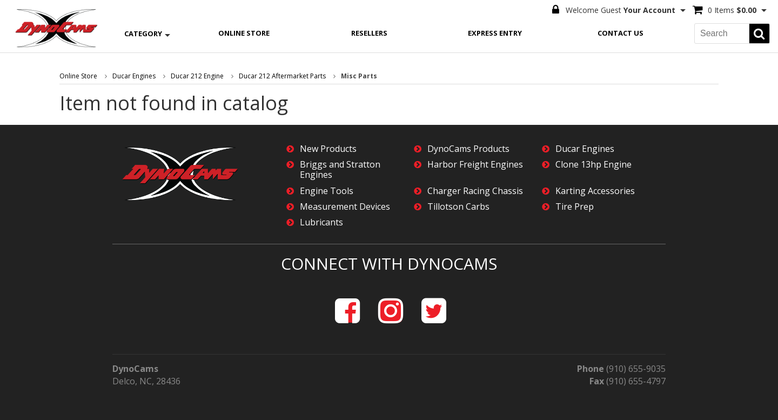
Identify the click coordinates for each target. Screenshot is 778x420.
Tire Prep (574, 207)
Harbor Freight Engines (475, 164)
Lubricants (321, 222)
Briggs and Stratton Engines (340, 169)
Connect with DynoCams (389, 263)
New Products (328, 149)
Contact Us (620, 33)
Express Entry (495, 33)
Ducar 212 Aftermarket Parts (282, 76)
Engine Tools (326, 191)
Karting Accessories (595, 191)
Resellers (369, 33)
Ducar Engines (134, 76)
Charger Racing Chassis (475, 191)
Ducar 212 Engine (197, 76)
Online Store (244, 33)
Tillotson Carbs (458, 207)
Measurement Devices (345, 207)
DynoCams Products (468, 149)
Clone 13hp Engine (593, 164)
